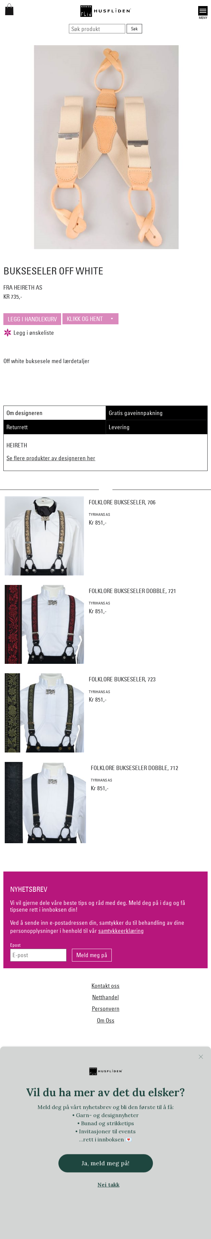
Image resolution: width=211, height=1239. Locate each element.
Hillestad (181, 1088)
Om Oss (105, 1020)
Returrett (17, 427)
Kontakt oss (105, 985)
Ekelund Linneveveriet (162, 1074)
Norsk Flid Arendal (79, 1074)
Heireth (158, 1088)
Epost (15, 945)
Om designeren (24, 412)
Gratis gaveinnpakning (136, 412)
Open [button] (203, 11)
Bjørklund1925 (41, 1074)
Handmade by (130, 1088)
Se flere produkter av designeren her (50, 458)
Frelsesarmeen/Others (88, 1088)
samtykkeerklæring (121, 930)
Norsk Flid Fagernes (40, 1088)
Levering (119, 427)
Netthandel (105, 997)
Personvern (106, 1008)
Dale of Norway (119, 1074)
